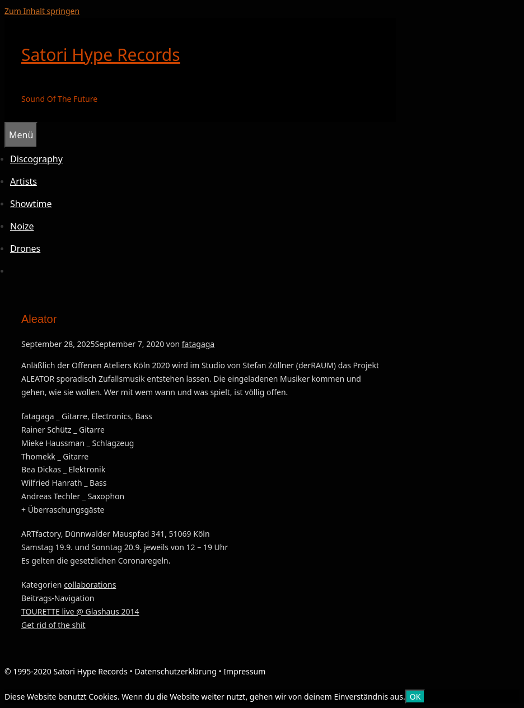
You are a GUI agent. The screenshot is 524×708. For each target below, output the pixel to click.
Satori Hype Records (100, 54)
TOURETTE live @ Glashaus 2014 (80, 611)
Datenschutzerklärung (175, 671)
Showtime (31, 204)
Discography (36, 159)
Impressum (244, 671)
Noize (22, 226)
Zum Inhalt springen (41, 11)
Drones (25, 248)
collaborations (90, 584)
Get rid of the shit (53, 625)
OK (415, 696)
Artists (23, 181)
